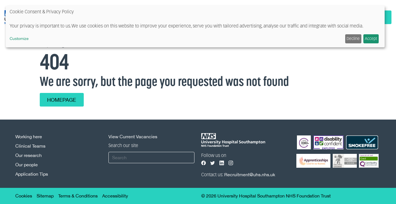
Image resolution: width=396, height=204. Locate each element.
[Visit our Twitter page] (212, 163)
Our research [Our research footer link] (28, 155)
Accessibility (115, 195)
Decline (353, 39)
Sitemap (45, 195)
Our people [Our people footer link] (26, 164)
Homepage (61, 100)
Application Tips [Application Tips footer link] (31, 174)
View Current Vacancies (132, 136)
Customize (19, 38)
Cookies (23, 195)
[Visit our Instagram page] (231, 163)
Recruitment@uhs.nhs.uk (249, 174)
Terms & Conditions (78, 195)
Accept (371, 39)
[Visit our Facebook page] (203, 163)
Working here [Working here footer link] (28, 136)
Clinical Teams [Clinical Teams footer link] (30, 145)
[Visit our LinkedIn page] (221, 163)
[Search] (151, 157)
